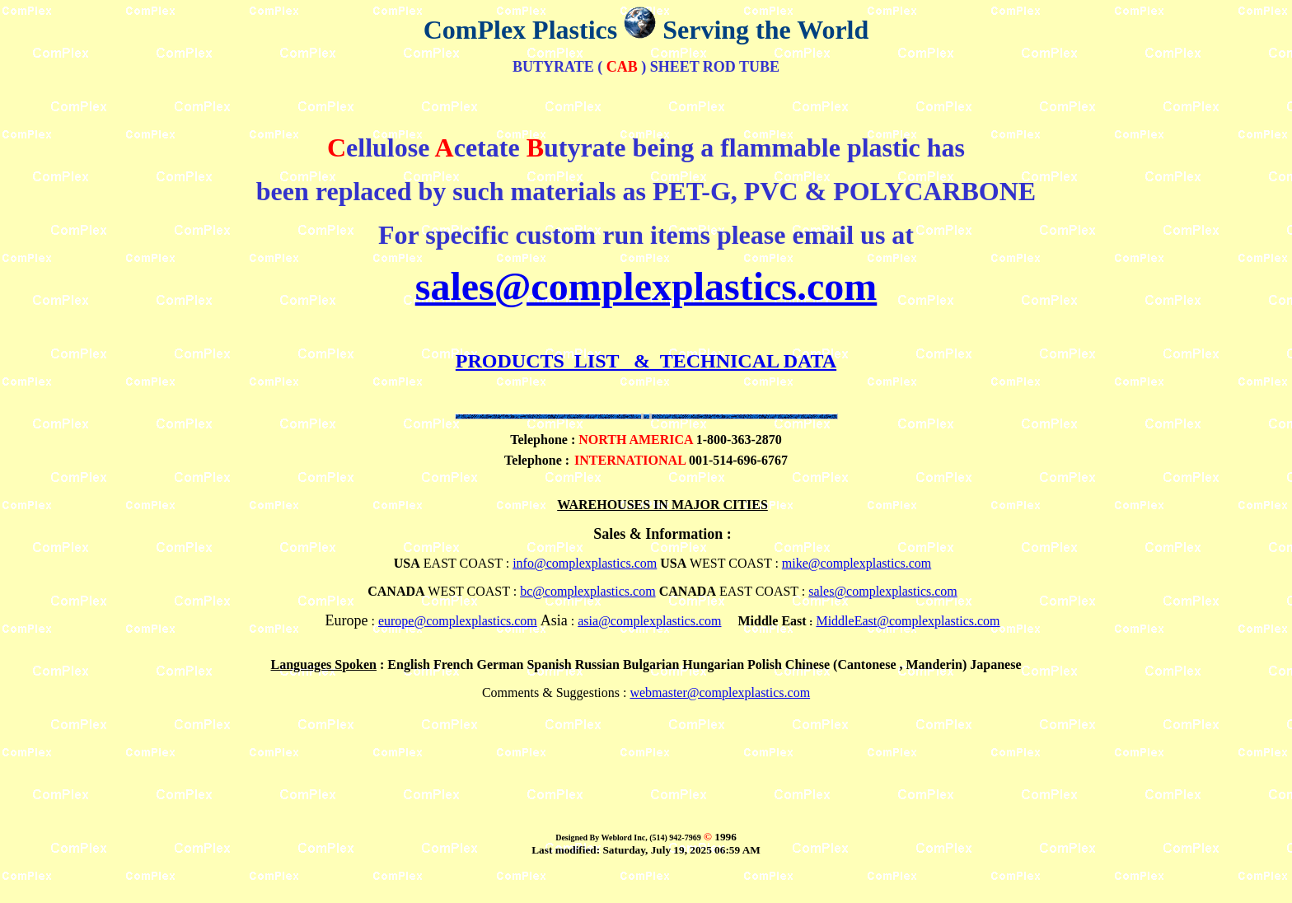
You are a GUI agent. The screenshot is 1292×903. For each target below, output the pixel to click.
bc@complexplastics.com (587, 591)
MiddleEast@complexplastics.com (907, 621)
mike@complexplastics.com (856, 563)
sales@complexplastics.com (646, 286)
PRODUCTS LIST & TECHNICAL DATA (646, 361)
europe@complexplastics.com (457, 621)
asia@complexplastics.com (649, 621)
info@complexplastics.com (585, 563)
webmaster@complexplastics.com (720, 692)
